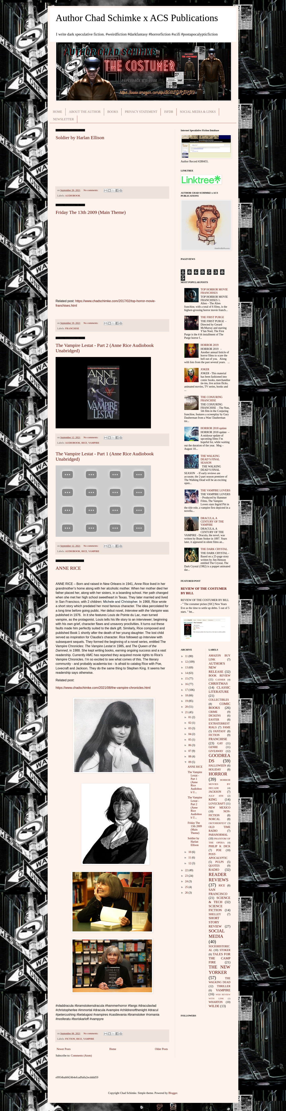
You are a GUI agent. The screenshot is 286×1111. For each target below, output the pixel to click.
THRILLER (223, 986)
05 (190, 739)
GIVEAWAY (216, 751)
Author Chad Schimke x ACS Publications (137, 17)
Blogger (172, 1093)
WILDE (214, 1006)
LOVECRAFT (217, 803)
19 (187, 701)
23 (187, 875)
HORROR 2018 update (214, 428)
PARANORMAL (218, 834)
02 (190, 722)
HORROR (218, 773)
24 (187, 881)
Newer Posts (64, 1049)
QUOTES (214, 865)
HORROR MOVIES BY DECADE (220, 784)
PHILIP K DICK (220, 846)
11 (186, 656)
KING (213, 799)
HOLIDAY (215, 769)
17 (187, 689)
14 (187, 673)
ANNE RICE (68, 568)
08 (190, 756)
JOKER (205, 369)
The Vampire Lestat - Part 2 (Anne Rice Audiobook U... (195, 807)
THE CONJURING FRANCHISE (211, 399)
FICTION (70, 1038)
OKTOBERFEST (217, 823)
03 (190, 728)
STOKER (225, 950)
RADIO (214, 870)
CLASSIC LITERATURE (220, 690)
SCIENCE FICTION (216, 908)
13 (187, 667)
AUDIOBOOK (72, 195)
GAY (220, 743)
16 (187, 684)
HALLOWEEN (217, 765)
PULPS (219, 861)
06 (190, 745)
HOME (57, 111)
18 (187, 695)
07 (190, 750)
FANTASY (219, 731)
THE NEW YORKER (220, 970)
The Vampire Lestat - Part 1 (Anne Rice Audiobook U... (195, 782)
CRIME (213, 711)
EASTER (214, 719)
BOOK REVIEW (220, 675)
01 (190, 717)
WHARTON (216, 1002)
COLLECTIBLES (219, 699)
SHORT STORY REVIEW (215, 922)
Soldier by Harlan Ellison (80, 137)
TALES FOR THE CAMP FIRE (220, 958)
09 (190, 762)
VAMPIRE (93, 442)
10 (190, 852)
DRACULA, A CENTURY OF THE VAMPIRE (212, 521)
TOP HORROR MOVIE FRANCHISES (214, 291)
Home (112, 1049)
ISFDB (168, 111)
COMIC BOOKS (220, 706)
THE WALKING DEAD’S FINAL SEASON (210, 459)
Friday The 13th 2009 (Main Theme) (91, 212)
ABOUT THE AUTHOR (84, 111)
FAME (226, 727)
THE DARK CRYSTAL (214, 549)
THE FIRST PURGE (212, 317)
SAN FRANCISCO (218, 892)
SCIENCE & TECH (220, 900)
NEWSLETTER (63, 119)
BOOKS (112, 111)
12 (187, 661)
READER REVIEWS (219, 877)
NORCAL (214, 819)
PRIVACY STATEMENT (141, 111)
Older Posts (161, 1049)
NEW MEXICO (220, 807)
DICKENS (215, 715)
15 (187, 678)
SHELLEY (215, 914)
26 (187, 892)
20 (187, 706)
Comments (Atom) (81, 1055)
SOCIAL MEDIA (217, 933)
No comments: (91, 190)
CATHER (220, 679)
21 (187, 712)
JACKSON (215, 791)
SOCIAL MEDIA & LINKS (198, 111)
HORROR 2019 (209, 345)
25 (187, 887)
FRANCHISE (72, 328)
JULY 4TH (216, 795)
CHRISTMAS (218, 683)
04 (190, 734)
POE (218, 850)
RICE (84, 442)
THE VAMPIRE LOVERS (215, 490)
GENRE (213, 747)
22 (187, 870)
